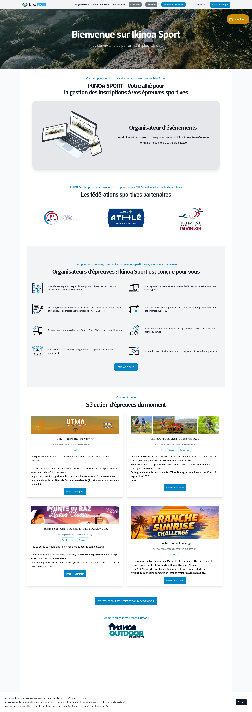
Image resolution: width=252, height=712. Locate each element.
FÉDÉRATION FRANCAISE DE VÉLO (174, 460)
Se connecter (200, 5)
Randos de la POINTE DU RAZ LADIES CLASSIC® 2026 (75, 528)
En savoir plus (126, 367)
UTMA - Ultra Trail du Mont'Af (75, 438)
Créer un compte (220, 4)
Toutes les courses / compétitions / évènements (126, 601)
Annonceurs (119, 4)
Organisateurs (82, 4)
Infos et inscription (75, 491)
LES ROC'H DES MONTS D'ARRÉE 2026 (175, 438)
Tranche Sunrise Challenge (174, 543)
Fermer (241, 702)
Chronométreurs (101, 4)
